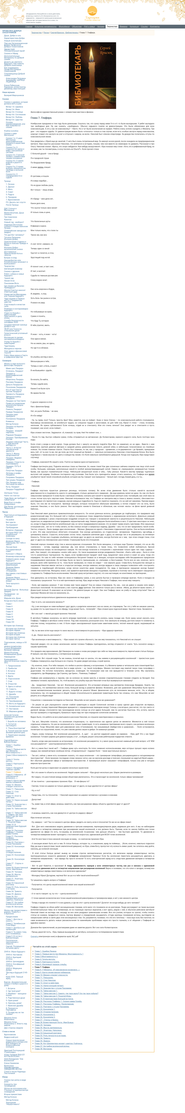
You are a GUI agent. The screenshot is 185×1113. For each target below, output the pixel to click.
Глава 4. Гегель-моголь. (45, 959)
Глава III (9, 609)
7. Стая (9, 681)
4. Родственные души (15, 998)
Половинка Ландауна (15, 419)
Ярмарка (123, 27)
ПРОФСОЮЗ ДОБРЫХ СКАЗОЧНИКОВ (11, 32)
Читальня (134, 27)
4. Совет (9, 192)
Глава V (9, 614)
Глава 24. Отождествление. (47, 1012)
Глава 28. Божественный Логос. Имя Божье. (54, 1022)
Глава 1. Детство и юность (14, 920)
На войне (10, 520)
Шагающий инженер (13, 269)
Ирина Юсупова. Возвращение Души (13, 653)
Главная (28, 27)
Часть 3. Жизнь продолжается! (12, 454)
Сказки (5, 99)
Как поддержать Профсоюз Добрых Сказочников (12, 69)
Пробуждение (12, 527)
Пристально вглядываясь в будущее (15, 516)
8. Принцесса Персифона (12, 1009)
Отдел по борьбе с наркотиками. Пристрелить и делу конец (13, 315)
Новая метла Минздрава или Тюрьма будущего (15, 295)
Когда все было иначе (14, 601)
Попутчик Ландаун (14, 470)
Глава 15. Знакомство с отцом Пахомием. (53, 988)
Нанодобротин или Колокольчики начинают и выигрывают (16, 262)
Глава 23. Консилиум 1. (45, 1009)
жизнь (40, 167)
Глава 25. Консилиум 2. (45, 1014)
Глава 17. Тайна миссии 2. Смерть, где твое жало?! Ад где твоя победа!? (66, 993)
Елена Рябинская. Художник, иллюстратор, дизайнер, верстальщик (15, 87)
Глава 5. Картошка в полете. (47, 962)
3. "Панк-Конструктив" (15, 728)
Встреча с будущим (14, 530)
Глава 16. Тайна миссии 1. (46, 991)
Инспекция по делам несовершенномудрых (14, 338)
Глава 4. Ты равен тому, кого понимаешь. (16, 933)
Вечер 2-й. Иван (13, 109)
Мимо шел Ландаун (14, 368)
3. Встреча (10, 671)
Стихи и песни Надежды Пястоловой (15, 1072)
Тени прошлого (12, 583)
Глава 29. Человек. (43, 1025)
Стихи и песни (8, 1031)
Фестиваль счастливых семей (16, 574)
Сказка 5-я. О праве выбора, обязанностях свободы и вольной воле (16, 169)
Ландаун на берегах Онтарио (14, 427)
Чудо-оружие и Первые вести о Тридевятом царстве (14, 300)
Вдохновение (10, 1034)
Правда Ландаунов (14, 412)
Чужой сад (9, 278)
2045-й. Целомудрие (15, 961)
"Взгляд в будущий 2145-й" (17, 973)
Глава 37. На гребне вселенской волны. (52, 1046)
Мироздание (64, 27)
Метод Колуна (12, 424)
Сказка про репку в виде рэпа (15, 1081)
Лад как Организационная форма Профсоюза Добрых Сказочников (15, 45)
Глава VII (10, 619)
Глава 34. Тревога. (43, 1038)
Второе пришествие (13, 1094)
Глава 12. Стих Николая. (45, 980)
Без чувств (10, 522)
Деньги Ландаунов (14, 385)
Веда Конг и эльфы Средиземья (12, 503)
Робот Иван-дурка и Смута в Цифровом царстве (15, 356)
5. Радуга (10, 194)
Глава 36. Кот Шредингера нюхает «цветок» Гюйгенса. (59, 1043)
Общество (77, 27)
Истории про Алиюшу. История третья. (15, 638)
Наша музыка (8, 92)
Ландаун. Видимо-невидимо (14, 459)
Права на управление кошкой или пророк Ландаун (15, 405)
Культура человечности (46, 27)
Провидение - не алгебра (11, 595)
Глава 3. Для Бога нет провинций (15, 929)
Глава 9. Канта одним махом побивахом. (53, 972)
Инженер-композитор (15, 556)
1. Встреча (10, 988)
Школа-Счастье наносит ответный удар (15, 291)
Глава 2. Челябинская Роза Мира (15, 924)
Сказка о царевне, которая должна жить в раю (16, 103)
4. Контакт (10, 673)
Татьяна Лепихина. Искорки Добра (12, 238)
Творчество (112, 27)
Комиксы (10, 421)
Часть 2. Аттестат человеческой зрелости (13, 449)
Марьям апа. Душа (12, 598)
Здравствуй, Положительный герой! (14, 50)
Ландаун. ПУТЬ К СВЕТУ (13, 467)
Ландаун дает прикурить (12, 415)
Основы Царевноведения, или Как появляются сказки (15, 124)
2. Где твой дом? (13, 991)
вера (81, 588)
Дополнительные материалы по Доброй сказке (14, 57)
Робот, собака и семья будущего (14, 275)
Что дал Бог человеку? (14, 235)
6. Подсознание (13, 679)
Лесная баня (11, 547)
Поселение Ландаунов (16, 387)
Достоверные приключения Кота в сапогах (13, 253)
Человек (100, 27)
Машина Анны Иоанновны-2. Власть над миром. (15, 1023)
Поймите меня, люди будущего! (15, 560)
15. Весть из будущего (15, 704)
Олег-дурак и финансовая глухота (15, 352)
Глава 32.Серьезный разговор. (48, 1033)
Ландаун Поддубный (15, 489)
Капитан (8, 219)
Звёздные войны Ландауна (13, 397)
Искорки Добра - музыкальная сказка (13, 248)
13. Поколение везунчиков (12, 698)
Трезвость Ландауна (15, 394)
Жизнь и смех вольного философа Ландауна (14, 364)
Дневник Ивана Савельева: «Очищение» (13, 569)
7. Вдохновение (13, 200)
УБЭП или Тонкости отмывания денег (13, 330)
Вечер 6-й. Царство (14, 120)
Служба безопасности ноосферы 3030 (14, 321)
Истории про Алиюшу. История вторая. (15, 634)
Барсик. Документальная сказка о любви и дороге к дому (16, 984)
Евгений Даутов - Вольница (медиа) (16, 591)
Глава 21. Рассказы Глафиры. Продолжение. (54, 1004)
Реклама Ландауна (14, 382)
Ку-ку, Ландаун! (12, 487)
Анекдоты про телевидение (10, 1085)
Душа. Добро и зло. (12, 35)
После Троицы (12, 205)
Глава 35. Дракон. (42, 1041)
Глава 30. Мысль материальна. (48, 1028)
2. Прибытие (11, 668)
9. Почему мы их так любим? (15, 1013)
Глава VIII (10, 622)
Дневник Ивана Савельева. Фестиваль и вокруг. (17, 579)
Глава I (9, 604)
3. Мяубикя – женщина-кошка (16, 994)
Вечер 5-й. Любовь (14, 117)
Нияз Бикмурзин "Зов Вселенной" (13, 1060)
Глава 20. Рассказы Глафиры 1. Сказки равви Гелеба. (58, 1001)
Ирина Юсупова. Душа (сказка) (14, 214)
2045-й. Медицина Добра (14, 969)
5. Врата (9, 676)
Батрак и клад (10, 258)
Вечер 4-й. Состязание (16, 114)
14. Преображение (14, 701)
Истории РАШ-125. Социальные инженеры (14, 534)
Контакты (155, 27)
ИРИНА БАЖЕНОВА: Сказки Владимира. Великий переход (13, 648)
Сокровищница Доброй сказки (14, 74)
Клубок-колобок (11, 131)
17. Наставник (12, 709)
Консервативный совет (13, 550)
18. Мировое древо (14, 711)
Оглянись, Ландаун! (14, 371)
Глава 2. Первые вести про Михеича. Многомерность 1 (59, 954)
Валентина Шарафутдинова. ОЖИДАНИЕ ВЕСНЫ (13, 1067)
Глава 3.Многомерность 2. (46, 956)
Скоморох (6, 361)
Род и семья (89, 27)
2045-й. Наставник (14, 955)
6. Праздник (11, 197)
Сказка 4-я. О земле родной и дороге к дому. (14, 162)
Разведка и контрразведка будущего (16, 310)
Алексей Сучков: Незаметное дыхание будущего (13, 716)
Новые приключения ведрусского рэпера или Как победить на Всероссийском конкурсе (16, 1043)
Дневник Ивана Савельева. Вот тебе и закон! (15, 543)
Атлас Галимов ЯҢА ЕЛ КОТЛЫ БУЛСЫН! (14, 1055)
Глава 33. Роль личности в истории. (50, 1036)
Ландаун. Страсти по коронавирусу (15, 463)
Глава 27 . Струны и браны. (47, 1020)
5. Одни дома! (12, 1000)
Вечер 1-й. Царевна (14, 107)
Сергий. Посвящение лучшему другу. (15, 947)
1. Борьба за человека (16, 721)
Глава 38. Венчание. (43, 1049)
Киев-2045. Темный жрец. (14, 978)
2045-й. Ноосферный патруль (15, 965)
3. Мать (9, 189)
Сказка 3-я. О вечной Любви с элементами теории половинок (15, 156)
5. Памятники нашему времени (15, 736)
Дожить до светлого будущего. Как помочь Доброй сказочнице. (14, 63)
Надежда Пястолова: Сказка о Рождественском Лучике (16, 226)
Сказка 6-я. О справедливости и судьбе (14, 176)
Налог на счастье (11, 495)
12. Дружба (11, 694)
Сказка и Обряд (11, 53)
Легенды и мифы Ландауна (13, 474)
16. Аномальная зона (15, 706)
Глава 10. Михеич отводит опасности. (51, 975)
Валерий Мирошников (14, 95)
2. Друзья (10, 187)
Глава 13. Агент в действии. (47, 983)
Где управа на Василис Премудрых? (14, 287)
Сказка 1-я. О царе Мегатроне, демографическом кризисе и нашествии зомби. (15, 141)
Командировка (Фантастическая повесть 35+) (15, 661)
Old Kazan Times (11, 493)
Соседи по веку (12, 538)
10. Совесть (11, 689)
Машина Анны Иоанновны (10, 1019)
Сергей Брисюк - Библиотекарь (64, 33)
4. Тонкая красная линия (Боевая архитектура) (17, 732)
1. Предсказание (13, 666)
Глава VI (9, 617)
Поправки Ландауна (15, 477)
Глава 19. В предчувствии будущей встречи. (54, 999)
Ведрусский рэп (11, 1037)
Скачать (34, 936)
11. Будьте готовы (14, 692)
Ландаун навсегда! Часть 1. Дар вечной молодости (17, 443)
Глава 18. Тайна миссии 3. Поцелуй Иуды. (53, 996)
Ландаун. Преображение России (17, 438)
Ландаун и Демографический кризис (14, 375)
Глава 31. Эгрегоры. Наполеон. (48, 1030)
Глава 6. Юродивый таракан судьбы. (51, 964)
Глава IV (9, 612)
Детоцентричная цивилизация (13, 564)
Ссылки (144, 27)
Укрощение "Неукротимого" (13, 1103)
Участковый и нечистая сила (14, 305)
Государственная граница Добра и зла (15, 326)
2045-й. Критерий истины (13, 958)
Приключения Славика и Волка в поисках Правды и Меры (16, 243)
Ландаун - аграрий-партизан (14, 432)
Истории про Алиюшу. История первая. (15, 629)
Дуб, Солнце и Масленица (10, 209)
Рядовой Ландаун (14, 435)
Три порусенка (10, 217)
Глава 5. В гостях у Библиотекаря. (14, 937)
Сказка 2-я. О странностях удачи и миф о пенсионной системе (15, 149)
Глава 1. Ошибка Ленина (45, 951)
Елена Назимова (11, 1063)
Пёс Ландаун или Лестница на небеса (15, 483)
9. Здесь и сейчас (13, 686)
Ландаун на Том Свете (16, 401)
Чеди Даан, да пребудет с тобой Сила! (15, 499)
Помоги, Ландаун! (14, 409)
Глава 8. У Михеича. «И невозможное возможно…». (57, 970)
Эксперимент (12, 525)
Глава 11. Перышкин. (44, 978)
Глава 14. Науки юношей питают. (49, 986)
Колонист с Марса (14, 554)
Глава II (9, 606)
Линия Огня (9, 281)
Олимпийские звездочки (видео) (15, 231)
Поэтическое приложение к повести (12, 942)
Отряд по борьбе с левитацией (12, 342)
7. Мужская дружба (14, 1006)
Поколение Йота (11, 283)
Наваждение (9, 657)
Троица (7, 181)
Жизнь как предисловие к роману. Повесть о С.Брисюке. (15, 912)
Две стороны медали (13, 1028)
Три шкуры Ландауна (15, 480)
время (151, 474)
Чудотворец (9, 346)
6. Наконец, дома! (14, 1003)
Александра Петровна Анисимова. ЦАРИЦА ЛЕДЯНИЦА (16, 80)
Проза (46, 33)
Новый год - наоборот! (14, 222)
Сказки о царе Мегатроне (10, 134)
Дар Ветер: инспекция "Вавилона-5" (14, 507)
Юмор (5, 1077)
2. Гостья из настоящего (11, 725)
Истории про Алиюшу (13, 626)
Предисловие (12, 917)
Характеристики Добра (14, 38)
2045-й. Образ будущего (14, 952)
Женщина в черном (12, 348)
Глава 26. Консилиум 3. (45, 1017)
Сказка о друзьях (11, 271)
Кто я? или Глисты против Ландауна (14, 391)
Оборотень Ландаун (14, 379)
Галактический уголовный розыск (15, 334)
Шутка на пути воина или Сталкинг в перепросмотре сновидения (16, 1090)
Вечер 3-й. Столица (14, 112)
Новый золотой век (12, 41)
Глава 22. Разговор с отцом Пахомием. (52, 1007)
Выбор (9, 586)
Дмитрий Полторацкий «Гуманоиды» (14, 1051)
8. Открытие (11, 684)
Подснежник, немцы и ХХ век (15, 643)
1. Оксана (10, 184)
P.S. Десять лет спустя (16, 202)
